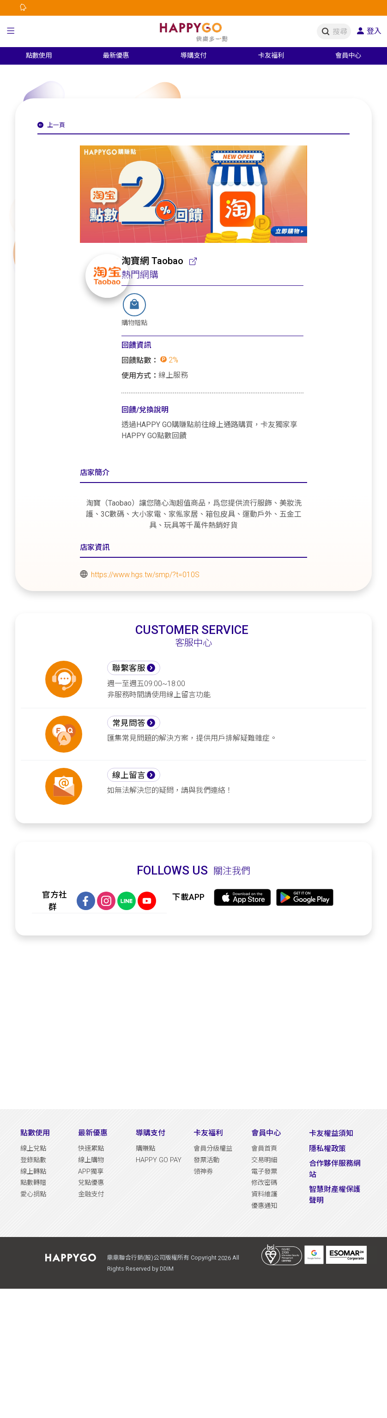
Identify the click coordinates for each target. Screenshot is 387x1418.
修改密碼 (264, 1183)
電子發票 (264, 1172)
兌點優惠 (91, 1183)
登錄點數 (33, 1160)
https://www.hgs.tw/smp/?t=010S (145, 574)
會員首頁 (264, 1149)
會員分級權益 (213, 1149)
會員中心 (266, 1132)
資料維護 (264, 1194)
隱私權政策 (327, 1148)
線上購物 (91, 1160)
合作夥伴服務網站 (335, 1169)
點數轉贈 (33, 1183)
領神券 (203, 1172)
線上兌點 (33, 1149)
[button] (11, 31)
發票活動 (206, 1160)
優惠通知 (264, 1206)
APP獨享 (90, 1172)
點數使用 (35, 1132)
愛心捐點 (33, 1194)
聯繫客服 (128, 668)
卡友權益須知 (331, 1133)
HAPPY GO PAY (158, 1160)
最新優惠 (93, 1132)
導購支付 (150, 1132)
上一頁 (51, 125)
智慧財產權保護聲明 (335, 1195)
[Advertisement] (193, 1022)
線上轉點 (33, 1172)
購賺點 (145, 1149)
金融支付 (91, 1194)
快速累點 (91, 1149)
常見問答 (128, 723)
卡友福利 (208, 1132)
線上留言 (128, 775)
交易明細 (264, 1160)
